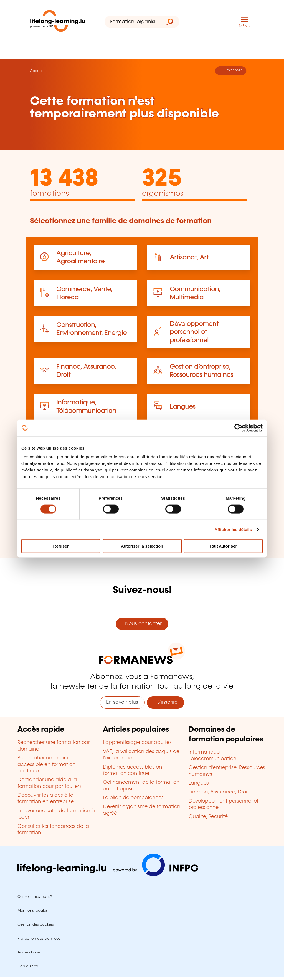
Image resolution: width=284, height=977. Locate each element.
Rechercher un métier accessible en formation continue (46, 765)
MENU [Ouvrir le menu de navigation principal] (244, 26)
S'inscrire (165, 702)
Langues (182, 407)
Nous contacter (142, 623)
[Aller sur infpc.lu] (107, 874)
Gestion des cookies (35, 924)
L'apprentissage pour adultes (137, 742)
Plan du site (27, 966)
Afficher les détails (233, 529)
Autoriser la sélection (142, 546)
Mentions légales (32, 910)
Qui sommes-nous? (34, 897)
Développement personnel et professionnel (194, 332)
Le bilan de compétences (133, 797)
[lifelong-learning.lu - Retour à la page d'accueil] (57, 22)
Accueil (36, 71)
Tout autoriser (223, 546)
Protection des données (38, 938)
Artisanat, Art (189, 257)
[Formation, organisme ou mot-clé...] (132, 22)
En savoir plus (122, 702)
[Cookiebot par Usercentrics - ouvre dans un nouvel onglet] (238, 428)
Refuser (61, 546)
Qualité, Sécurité (208, 816)
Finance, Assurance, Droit (219, 792)
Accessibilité (28, 952)
